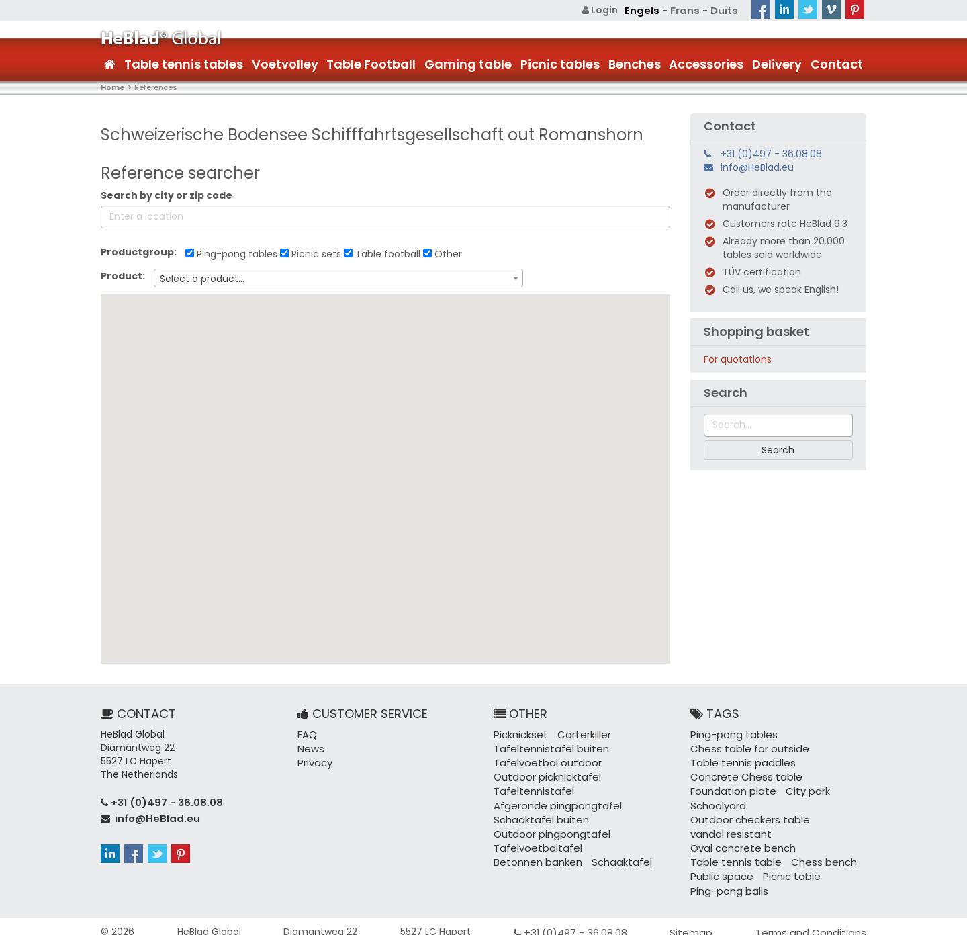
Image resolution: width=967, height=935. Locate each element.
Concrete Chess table (742, 774)
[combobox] (338, 277)
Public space (719, 868)
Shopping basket (756, 330)
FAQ (306, 733)
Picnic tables (560, 63)
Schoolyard (716, 800)
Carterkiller (580, 733)
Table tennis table (732, 854)
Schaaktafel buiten (538, 814)
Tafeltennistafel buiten (548, 747)
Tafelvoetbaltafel (534, 841)
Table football (382, 253)
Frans (687, 10)
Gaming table (468, 63)
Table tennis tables (183, 63)
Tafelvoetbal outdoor (544, 760)
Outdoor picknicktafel (545, 774)
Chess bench (815, 854)
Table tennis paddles (739, 760)
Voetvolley (285, 63)
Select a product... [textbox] (202, 278)
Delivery (777, 63)
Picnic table (786, 868)
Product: (126, 275)
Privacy (314, 760)
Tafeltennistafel (531, 787)
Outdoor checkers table (746, 814)
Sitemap (697, 921)
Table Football (371, 63)
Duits (725, 10)
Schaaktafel (614, 854)
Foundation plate (730, 787)
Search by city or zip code (166, 195)
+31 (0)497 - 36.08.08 (771, 153)
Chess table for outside (745, 747)
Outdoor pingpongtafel (548, 827)
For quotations (738, 358)
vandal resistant (728, 827)
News (309, 747)
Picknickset (519, 733)
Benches (634, 63)
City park (800, 787)
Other (442, 253)
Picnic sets (310, 253)
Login (607, 10)
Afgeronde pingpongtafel (553, 800)
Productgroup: (142, 251)
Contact (837, 63)
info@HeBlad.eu (757, 166)
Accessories (706, 63)
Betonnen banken (535, 854)
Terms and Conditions (814, 921)
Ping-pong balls (726, 881)
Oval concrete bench (740, 841)
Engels (647, 10)
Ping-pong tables (231, 253)
